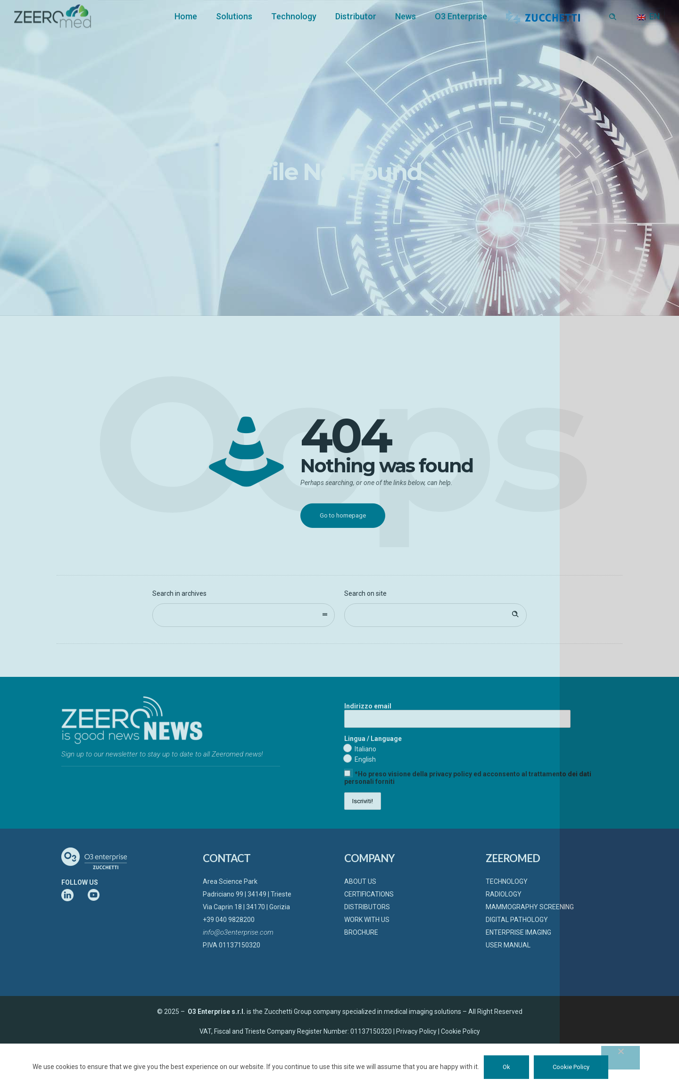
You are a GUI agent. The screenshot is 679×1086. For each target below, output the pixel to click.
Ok (506, 1066)
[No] (620, 1058)
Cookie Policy (571, 1066)
